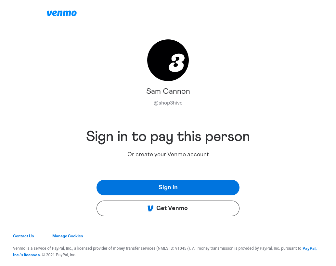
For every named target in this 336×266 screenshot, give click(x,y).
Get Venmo (167, 208)
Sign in (168, 187)
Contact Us (23, 236)
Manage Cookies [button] (67, 236)
